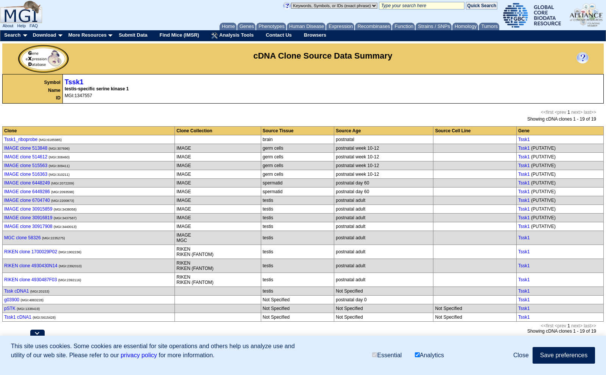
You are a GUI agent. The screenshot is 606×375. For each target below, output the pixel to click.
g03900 (11, 299)
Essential (387, 355)
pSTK (10, 308)
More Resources (87, 35)
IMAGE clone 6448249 (27, 183)
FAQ (34, 25)
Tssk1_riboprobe (20, 139)
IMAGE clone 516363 (25, 174)
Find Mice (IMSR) (179, 35)
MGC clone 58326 (22, 237)
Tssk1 (74, 82)
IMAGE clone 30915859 (28, 209)
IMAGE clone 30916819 (28, 217)
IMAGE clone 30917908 (28, 226)
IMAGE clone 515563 (25, 165)
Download (44, 35)
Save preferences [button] (563, 355)
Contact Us (279, 35)
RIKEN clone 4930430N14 (31, 265)
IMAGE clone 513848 (25, 148)
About (8, 25)
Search (12, 35)
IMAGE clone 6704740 (27, 200)
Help (21, 25)
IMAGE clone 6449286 (27, 191)
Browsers (315, 35)
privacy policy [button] (139, 355)
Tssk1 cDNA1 (17, 317)
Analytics (429, 355)
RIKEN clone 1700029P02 (30, 251)
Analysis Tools (232, 35)
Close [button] (521, 355)
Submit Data (133, 35)
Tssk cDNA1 (16, 291)
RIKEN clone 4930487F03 (30, 279)
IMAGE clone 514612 (25, 157)
